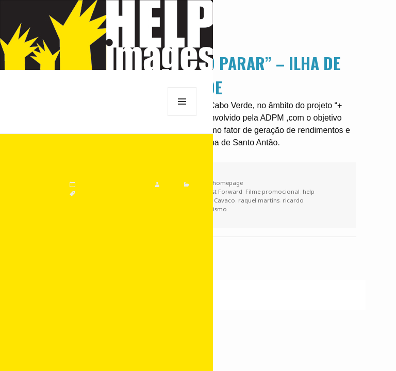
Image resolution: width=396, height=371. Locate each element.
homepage (227, 183)
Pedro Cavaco (215, 200)
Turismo (215, 209)
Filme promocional (272, 191)
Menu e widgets (182, 115)
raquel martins (258, 200)
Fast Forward (223, 191)
